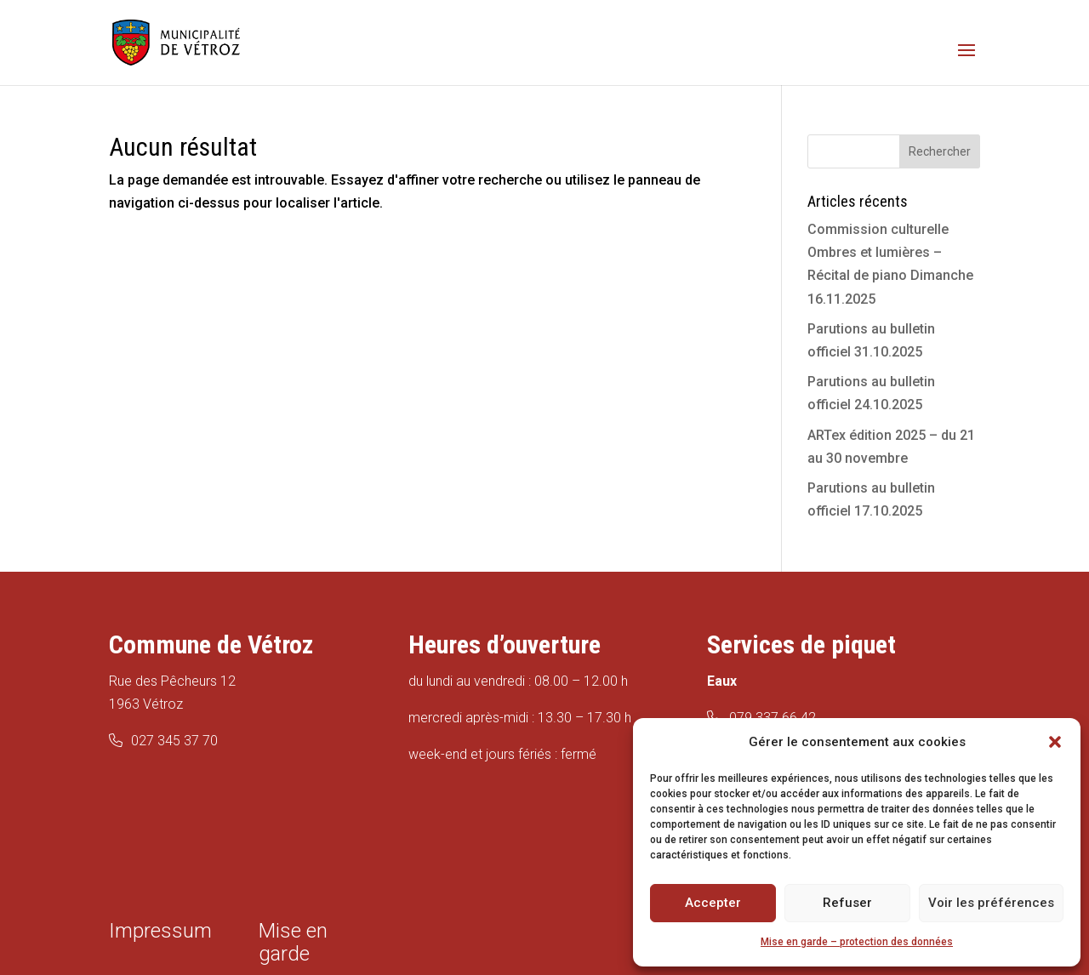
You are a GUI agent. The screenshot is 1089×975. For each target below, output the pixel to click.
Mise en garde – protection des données (857, 942)
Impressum (160, 931)
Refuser (847, 902)
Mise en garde (293, 942)
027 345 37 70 (174, 741)
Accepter (713, 902)
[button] (1054, 741)
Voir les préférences (991, 902)
